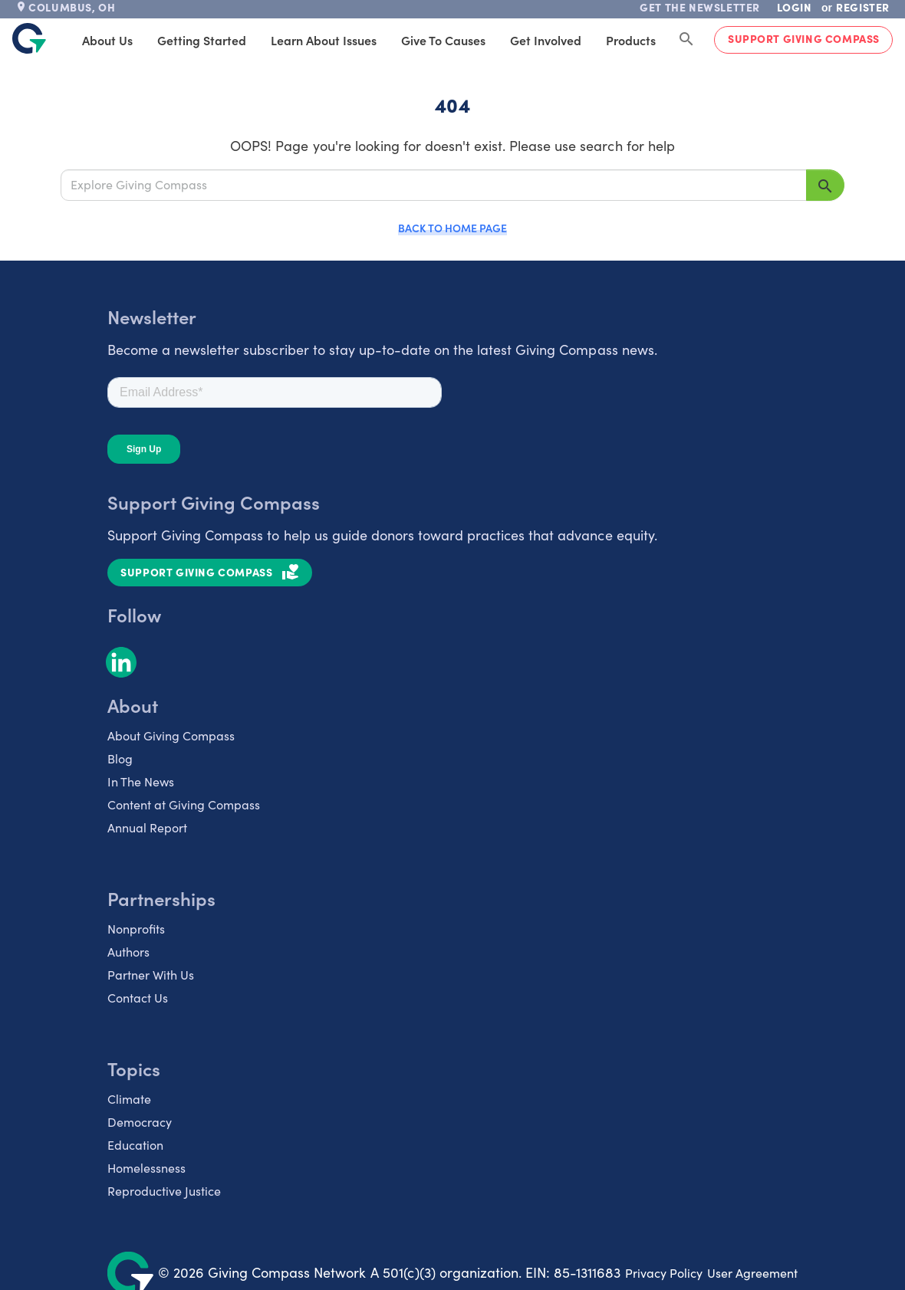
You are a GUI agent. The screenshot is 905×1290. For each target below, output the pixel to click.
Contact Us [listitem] (137, 998)
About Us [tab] (107, 39)
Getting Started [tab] (201, 39)
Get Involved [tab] (545, 39)
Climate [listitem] (129, 1099)
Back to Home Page (452, 227)
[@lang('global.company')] (29, 38)
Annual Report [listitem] (147, 827)
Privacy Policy (664, 1273)
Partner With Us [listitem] (150, 975)
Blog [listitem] (120, 758)
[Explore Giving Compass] (434, 184)
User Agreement (752, 1273)
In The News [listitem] (140, 781)
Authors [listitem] (128, 952)
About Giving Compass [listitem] (171, 735)
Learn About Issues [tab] (324, 39)
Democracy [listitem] (139, 1122)
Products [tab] (631, 39)
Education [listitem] (135, 1145)
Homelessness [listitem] (146, 1168)
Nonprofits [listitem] (136, 929)
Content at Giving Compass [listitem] (183, 804)
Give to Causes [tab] (443, 39)
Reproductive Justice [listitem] (164, 1191)
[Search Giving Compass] (686, 39)
